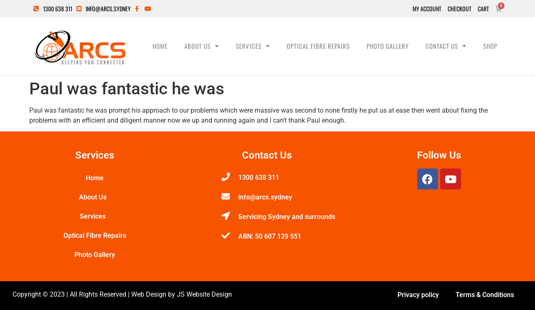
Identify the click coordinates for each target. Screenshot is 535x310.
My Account (427, 9)
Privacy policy (418, 295)
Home (160, 45)
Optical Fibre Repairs (318, 45)
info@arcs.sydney (265, 197)
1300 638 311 (258, 177)
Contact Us (445, 46)
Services (253, 46)
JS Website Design (204, 294)
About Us (201, 46)
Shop (490, 45)
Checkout (459, 9)
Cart (483, 9)
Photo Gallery (388, 45)
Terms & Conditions (485, 295)
